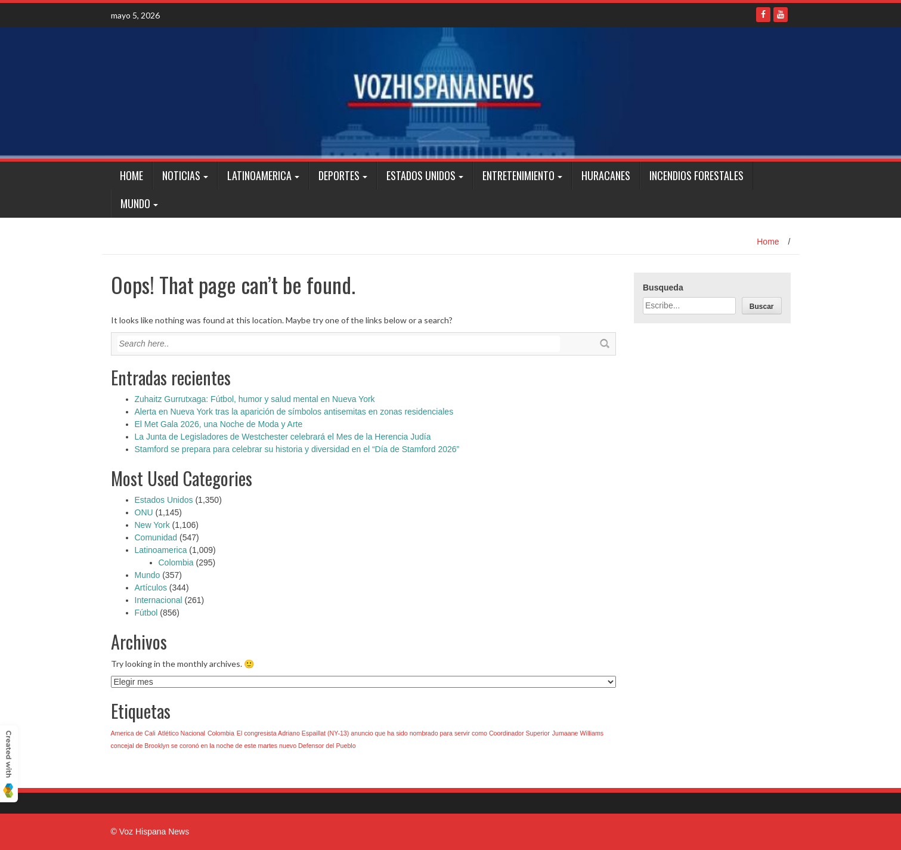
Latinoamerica (259, 175)
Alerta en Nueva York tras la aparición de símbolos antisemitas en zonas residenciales (294, 411)
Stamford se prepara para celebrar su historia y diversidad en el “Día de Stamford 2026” (297, 449)
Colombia (176, 562)
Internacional (158, 600)
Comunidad (156, 537)
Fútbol (146, 612)
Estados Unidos (421, 175)
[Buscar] (762, 305)
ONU (144, 512)
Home (131, 175)
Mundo (135, 203)
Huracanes (605, 175)
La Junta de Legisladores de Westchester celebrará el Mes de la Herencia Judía (283, 436)
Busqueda (663, 287)
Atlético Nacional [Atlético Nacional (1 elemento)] (181, 733)
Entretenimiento (518, 175)
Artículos (151, 587)
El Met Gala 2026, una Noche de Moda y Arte (219, 424)
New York (152, 525)
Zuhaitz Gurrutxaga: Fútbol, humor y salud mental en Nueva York (255, 399)
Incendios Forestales (696, 175)
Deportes (339, 175)
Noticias (181, 175)
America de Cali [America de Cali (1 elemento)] (133, 733)
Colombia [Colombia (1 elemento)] (221, 733)
